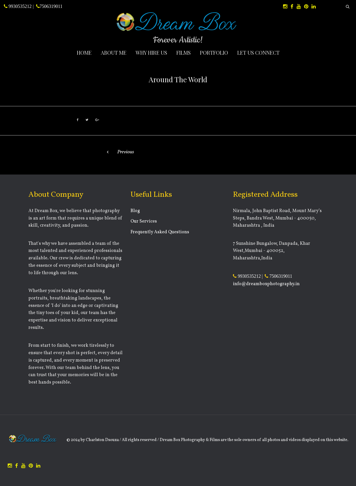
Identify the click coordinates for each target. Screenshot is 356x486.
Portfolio (214, 52)
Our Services (144, 221)
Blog (135, 211)
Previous (125, 152)
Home (84, 52)
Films (183, 52)
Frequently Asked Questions (160, 232)
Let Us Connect (258, 52)
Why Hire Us (151, 52)
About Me (113, 52)
